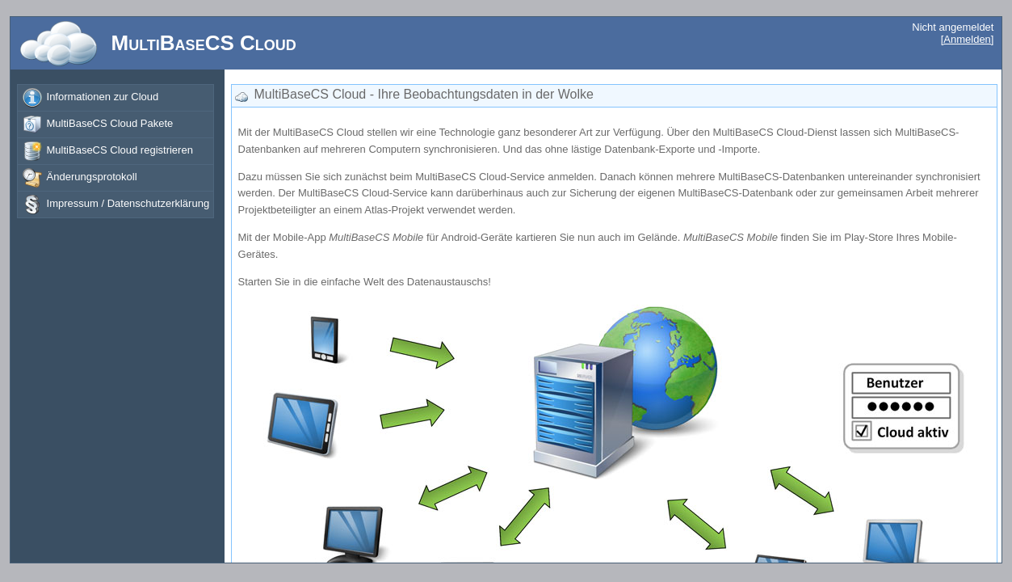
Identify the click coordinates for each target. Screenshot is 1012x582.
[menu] (116, 94)
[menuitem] (116, 98)
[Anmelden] (967, 39)
